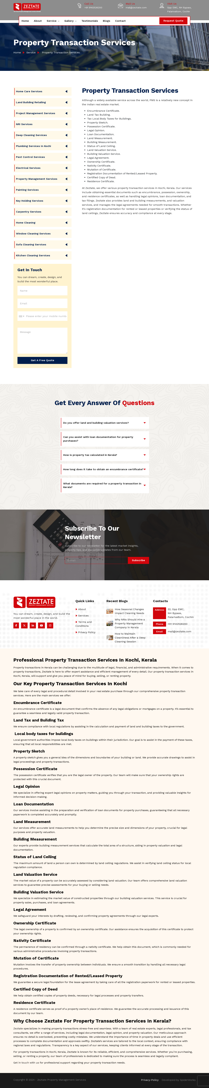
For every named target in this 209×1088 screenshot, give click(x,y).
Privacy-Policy (150, 1079)
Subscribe (138, 560)
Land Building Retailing (31, 102)
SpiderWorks (188, 1079)
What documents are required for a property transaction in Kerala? (102, 485)
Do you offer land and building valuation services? (96, 422)
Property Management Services (36, 178)
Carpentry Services (28, 211)
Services (83, 615)
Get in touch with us (26, 1062)
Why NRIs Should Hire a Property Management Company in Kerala (130, 623)
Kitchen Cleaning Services (33, 255)
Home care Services (29, 91)
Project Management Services (35, 113)
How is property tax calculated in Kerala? (90, 454)
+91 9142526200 (93, 7)
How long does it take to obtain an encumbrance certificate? (103, 469)
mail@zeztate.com (136, 7)
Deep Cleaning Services (31, 135)
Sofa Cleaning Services (31, 244)
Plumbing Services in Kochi (33, 146)
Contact (120, 20)
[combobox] (21, 316)
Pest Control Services (30, 157)
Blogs (106, 20)
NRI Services (24, 124)
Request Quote (173, 20)
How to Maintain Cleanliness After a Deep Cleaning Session (130, 637)
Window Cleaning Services (33, 233)
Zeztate (18, 1028)
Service (52, 20)
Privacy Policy (86, 632)
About (38, 20)
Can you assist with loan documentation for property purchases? (98, 438)
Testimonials (89, 20)
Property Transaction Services (60, 52)
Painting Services (27, 189)
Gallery (69, 20)
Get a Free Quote (42, 360)
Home (25, 20)
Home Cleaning (25, 222)
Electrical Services (28, 167)
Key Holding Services (29, 200)
